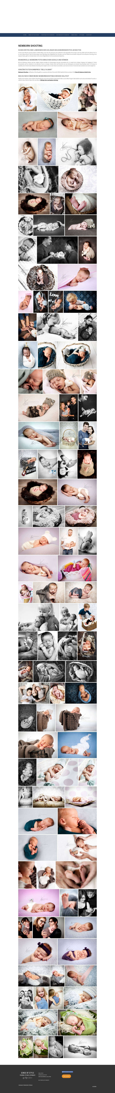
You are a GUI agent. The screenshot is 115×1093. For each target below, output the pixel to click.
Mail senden (66, 1076)
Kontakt (89, 35)
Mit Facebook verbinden (67, 1071)
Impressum (21, 1085)
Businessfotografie (63, 35)
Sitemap (30, 1085)
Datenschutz (26, 1085)
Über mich (74, 35)
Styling (82, 35)
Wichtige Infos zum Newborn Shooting (49, 80)
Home (24, 35)
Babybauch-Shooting (23, 72)
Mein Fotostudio (34, 35)
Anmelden (94, 1086)
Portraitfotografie (47, 35)
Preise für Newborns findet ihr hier (83, 72)
